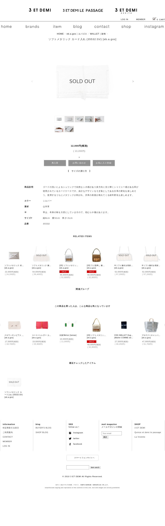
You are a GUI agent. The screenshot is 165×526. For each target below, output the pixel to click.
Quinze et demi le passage (148, 432)
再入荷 (55, 163)
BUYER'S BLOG (44, 428)
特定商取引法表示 (11, 428)
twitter (74, 438)
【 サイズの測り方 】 (79, 171)
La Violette (140, 437)
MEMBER (140, 19)
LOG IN (124, 19)
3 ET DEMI (140, 428)
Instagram (76, 433)
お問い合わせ (79, 163)
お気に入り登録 (103, 163)
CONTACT (8, 437)
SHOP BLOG (42, 432)
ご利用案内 (8, 432)
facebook (75, 444)
